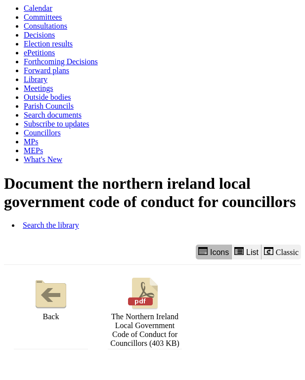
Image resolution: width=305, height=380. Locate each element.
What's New (43, 159)
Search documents (53, 115)
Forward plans (46, 70)
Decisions (39, 35)
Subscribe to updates (56, 124)
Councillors (42, 132)
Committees (43, 17)
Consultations (45, 26)
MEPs (33, 150)
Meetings (38, 88)
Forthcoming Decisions (61, 61)
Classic (281, 251)
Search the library (51, 225)
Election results (48, 44)
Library (35, 79)
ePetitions (39, 52)
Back (51, 298)
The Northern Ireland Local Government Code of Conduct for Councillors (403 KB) (144, 311)
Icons (213, 251)
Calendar (38, 8)
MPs (31, 141)
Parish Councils (49, 106)
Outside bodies (47, 97)
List (246, 251)
